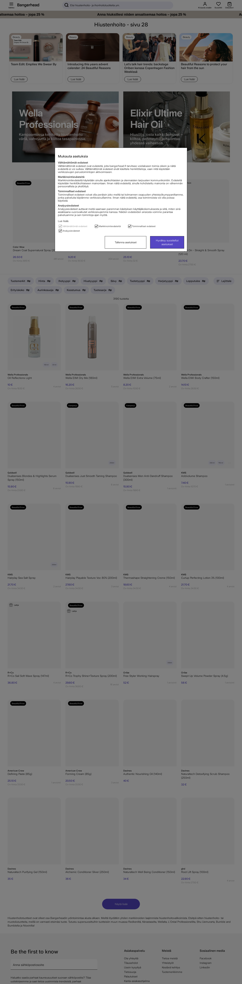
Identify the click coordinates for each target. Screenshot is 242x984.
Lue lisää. (63, 221)
